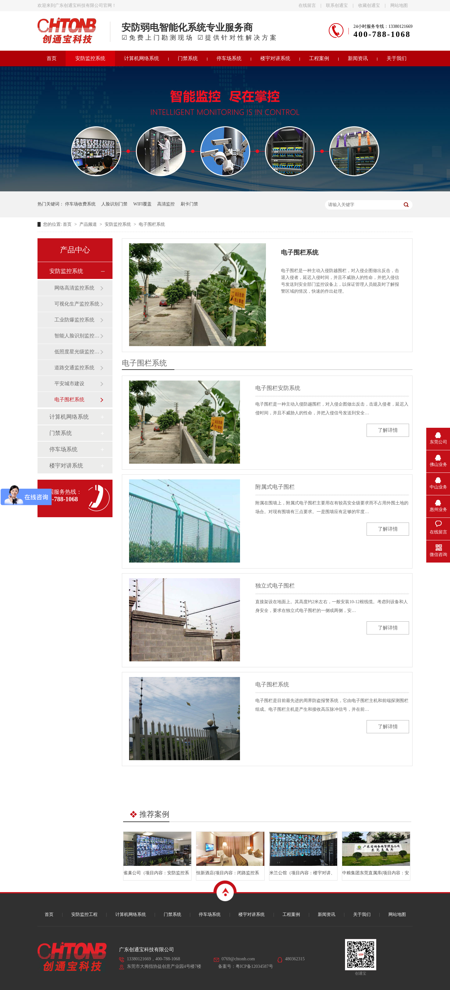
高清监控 (166, 204)
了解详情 (388, 430)
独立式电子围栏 (275, 586)
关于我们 (397, 58)
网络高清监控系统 (74, 287)
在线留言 (307, 5)
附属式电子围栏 (275, 487)
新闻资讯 (358, 58)
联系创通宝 (337, 5)
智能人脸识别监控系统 (77, 335)
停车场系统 (229, 58)
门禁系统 (188, 58)
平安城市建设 (69, 383)
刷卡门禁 (189, 204)
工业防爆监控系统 (74, 319)
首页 (52, 58)
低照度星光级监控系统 (77, 351)
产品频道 (88, 224)
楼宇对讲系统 (275, 58)
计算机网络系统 (141, 58)
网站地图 (399, 5)
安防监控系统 (90, 58)
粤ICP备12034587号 (254, 966)
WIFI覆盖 (142, 204)
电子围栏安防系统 (277, 388)
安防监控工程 (84, 914)
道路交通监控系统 (74, 367)
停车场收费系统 (80, 204)
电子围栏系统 (152, 224)
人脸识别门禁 (114, 204)
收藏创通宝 (369, 5)
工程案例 (319, 58)
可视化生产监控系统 (76, 303)
